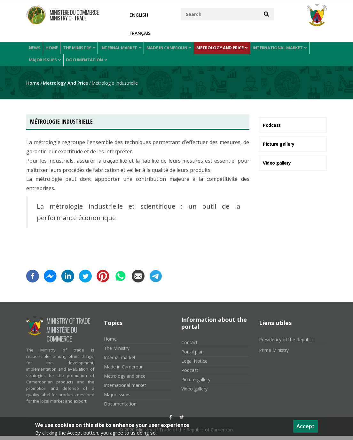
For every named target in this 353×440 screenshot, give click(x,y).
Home (54, 48)
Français (140, 33)
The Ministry (83, 48)
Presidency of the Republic (286, 344)
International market (288, 48)
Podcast (272, 129)
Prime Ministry (274, 354)
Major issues (45, 63)
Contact (189, 347)
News (35, 48)
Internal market (126, 48)
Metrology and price (229, 48)
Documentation (87, 63)
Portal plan (192, 356)
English (138, 15)
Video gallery (277, 167)
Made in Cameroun (175, 48)
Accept (305, 426)
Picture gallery (278, 148)
